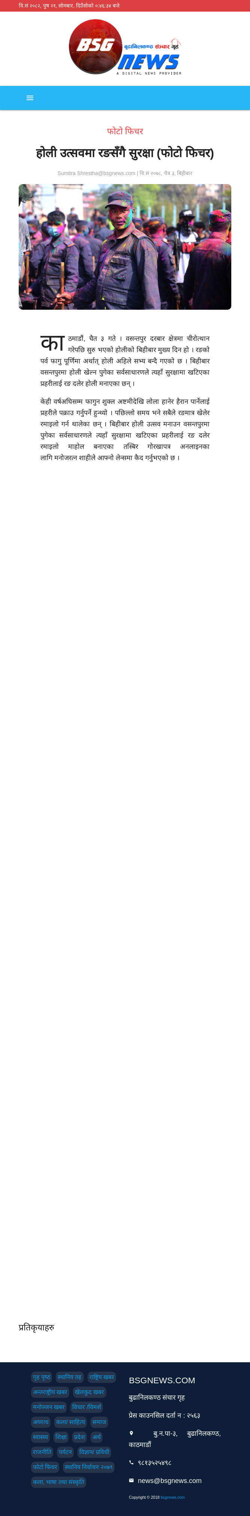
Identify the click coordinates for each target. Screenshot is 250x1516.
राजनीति (42, 1452)
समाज (99, 1422)
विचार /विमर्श (86, 1407)
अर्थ (96, 1437)
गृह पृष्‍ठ (41, 1377)
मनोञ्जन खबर (49, 1407)
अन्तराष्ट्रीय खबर (50, 1392)
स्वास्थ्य (40, 1437)
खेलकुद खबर (89, 1392)
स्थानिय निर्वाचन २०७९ (89, 1467)
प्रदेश (79, 1437)
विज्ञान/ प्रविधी (94, 1452)
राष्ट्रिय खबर (101, 1377)
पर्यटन (65, 1452)
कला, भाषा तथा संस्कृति (59, 1482)
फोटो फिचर (45, 1467)
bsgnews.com (173, 1497)
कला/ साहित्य (70, 1422)
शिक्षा (61, 1437)
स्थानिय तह (70, 1377)
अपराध (41, 1422)
